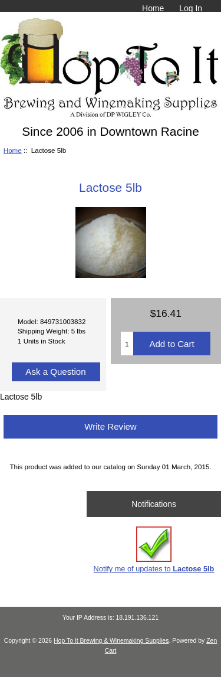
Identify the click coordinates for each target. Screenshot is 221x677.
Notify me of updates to (154, 549)
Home (153, 8)
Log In (190, 8)
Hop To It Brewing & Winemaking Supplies (111, 640)
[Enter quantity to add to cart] (127, 343)
